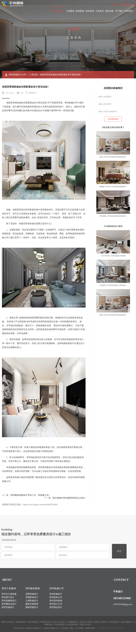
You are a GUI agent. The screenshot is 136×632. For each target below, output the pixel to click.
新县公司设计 (85, 624)
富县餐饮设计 (21, 622)
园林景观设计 (32, 607)
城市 (122, 628)
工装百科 (99, 11)
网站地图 (100, 628)
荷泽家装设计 (60, 624)
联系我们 (129, 11)
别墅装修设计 (32, 594)
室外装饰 (90, 11)
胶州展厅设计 (46, 622)
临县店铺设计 (126, 622)
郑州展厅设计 (8, 597)
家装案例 (80, 11)
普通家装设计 (32, 597)
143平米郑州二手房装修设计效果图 (113, 256)
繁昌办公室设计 (7, 622)
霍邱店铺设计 (33, 622)
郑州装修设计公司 (17, 74)
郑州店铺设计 (8, 607)
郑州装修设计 (55, 594)
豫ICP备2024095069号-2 (112, 628)
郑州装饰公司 (55, 597)
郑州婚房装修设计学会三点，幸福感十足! (29, 495)
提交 (119, 551)
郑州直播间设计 (9, 600)
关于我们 (119, 11)
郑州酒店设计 (55, 607)
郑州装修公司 (58, 11)
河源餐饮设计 (73, 622)
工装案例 (70, 11)
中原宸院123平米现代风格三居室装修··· (113, 285)
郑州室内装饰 (55, 600)
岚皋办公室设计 (86, 622)
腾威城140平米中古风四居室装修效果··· (113, 187)
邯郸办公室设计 (100, 622)
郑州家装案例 (33, 588)
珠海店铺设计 (114, 622)
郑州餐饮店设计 (9, 604)
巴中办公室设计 (59, 622)
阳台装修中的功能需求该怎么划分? (69, 498)
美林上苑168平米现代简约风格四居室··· (113, 157)
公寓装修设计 (32, 600)
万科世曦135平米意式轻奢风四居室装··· (113, 216)
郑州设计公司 (55, 604)
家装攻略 (109, 11)
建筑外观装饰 (32, 604)
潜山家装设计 (73, 624)
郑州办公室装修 (9, 594)
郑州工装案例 (9, 588)
